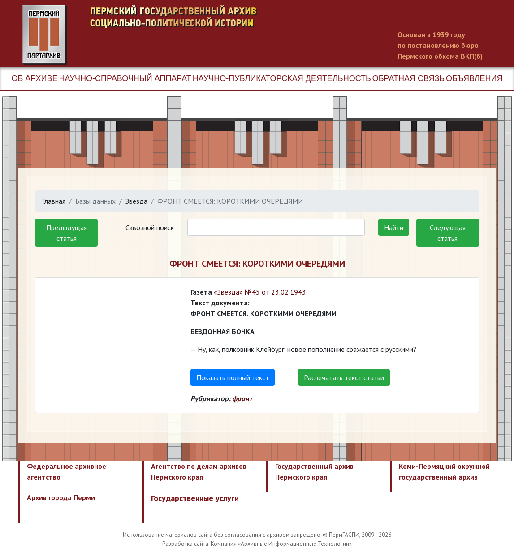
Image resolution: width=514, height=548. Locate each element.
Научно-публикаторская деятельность (282, 78)
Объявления (474, 78)
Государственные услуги (195, 498)
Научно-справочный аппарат (125, 78)
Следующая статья (448, 233)
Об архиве (34, 78)
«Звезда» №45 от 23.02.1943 (260, 291)
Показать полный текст (232, 377)
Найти (393, 227)
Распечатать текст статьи (344, 377)
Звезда (136, 201)
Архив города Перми (61, 497)
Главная (53, 201)
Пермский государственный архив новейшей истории (190, 35)
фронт (242, 398)
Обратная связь (408, 78)
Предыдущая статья (66, 233)
